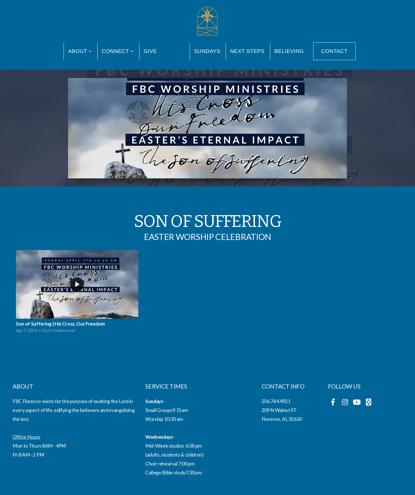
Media (175, 51)
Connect (118, 51)
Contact (334, 51)
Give (150, 51)
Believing (289, 51)
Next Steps (247, 51)
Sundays (207, 51)
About (80, 51)
